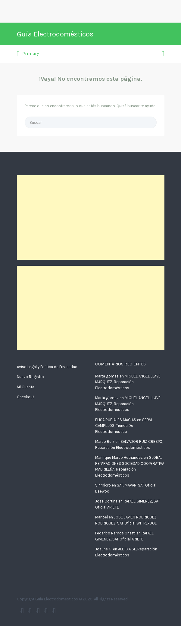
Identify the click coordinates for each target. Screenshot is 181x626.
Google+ (38, 610)
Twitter (22, 610)
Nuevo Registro (30, 376)
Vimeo (54, 610)
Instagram (46, 610)
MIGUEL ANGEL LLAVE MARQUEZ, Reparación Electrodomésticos (128, 382)
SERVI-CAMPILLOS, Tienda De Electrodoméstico (124, 426)
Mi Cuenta (25, 387)
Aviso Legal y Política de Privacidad (47, 367)
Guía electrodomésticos (30, 610)
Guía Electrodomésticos (55, 34)
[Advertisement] (90, 217)
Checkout (25, 397)
